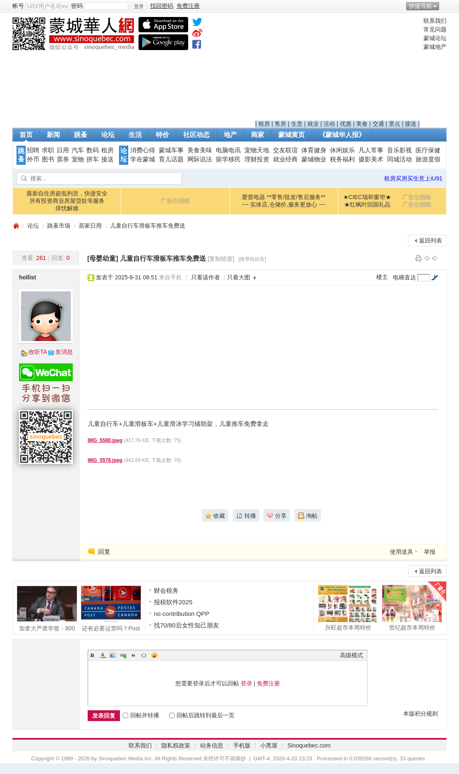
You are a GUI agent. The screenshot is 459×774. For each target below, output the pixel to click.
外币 (33, 159)
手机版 (242, 745)
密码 (77, 5)
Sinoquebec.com (308, 745)
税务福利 (342, 159)
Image (113, 655)
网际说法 (199, 159)
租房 (264, 123)
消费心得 (142, 150)
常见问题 (435, 29)
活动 (329, 123)
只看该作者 (205, 277)
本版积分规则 (420, 713)
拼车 (92, 159)
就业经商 (285, 159)
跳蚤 (80, 134)
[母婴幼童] (102, 258)
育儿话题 (171, 159)
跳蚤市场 (58, 225)
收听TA (38, 352)
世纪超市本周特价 (412, 607)
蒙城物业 (313, 159)
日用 (63, 150)
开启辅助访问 (444, 6)
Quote (133, 655)
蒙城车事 (171, 150)
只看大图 (238, 277)
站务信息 (211, 745)
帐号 (18, 5)
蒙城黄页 (291, 134)
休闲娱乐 (342, 150)
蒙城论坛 (435, 38)
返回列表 (430, 240)
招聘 (33, 150)
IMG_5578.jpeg (105, 460)
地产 (230, 134)
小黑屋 (268, 745)
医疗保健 (428, 150)
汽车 (78, 150)
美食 (362, 123)
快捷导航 (420, 5)
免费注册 (268, 683)
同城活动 (399, 159)
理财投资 (256, 159)
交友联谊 (285, 150)
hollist (27, 277)
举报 (429, 551)
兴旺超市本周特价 (348, 607)
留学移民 (228, 159)
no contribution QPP (181, 613)
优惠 (345, 123)
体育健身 (313, 150)
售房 (280, 123)
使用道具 (401, 551)
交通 (378, 123)
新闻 (53, 134)
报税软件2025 (173, 602)
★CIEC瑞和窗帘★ (367, 197)
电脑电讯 (228, 150)
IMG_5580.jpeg (105, 440)
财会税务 (166, 590)
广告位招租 (175, 200)
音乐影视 (399, 150)
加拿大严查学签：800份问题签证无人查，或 (47, 608)
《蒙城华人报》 (342, 134)
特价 (162, 134)
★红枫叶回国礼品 (367, 204)
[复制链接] (221, 258)
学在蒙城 (142, 159)
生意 (297, 123)
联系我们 (435, 20)
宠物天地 (256, 150)
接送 (410, 123)
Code (144, 655)
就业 (313, 123)
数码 (92, 150)
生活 (135, 134)
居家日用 (90, 225)
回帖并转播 (141, 715)
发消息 (64, 352)
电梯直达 (404, 277)
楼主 (382, 277)
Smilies (154, 655)
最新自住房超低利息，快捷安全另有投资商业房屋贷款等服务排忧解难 (67, 201)
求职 (48, 150)
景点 (394, 123)
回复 (104, 551)
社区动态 (196, 134)
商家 (257, 134)
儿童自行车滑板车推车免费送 (147, 225)
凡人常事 (371, 150)
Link (123, 655)
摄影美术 (371, 159)
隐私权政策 (175, 745)
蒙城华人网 (15, 226)
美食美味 (199, 150)
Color (102, 655)
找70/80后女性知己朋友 (186, 625)
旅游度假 (428, 159)
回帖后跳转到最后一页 (201, 715)
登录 (246, 683)
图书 (48, 159)
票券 (63, 159)
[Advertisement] (337, 68)
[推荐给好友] (252, 259)
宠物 (78, 159)
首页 (26, 134)
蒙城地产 (435, 46)
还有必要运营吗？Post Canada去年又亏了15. (111, 608)
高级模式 (351, 655)
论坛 (108, 134)
